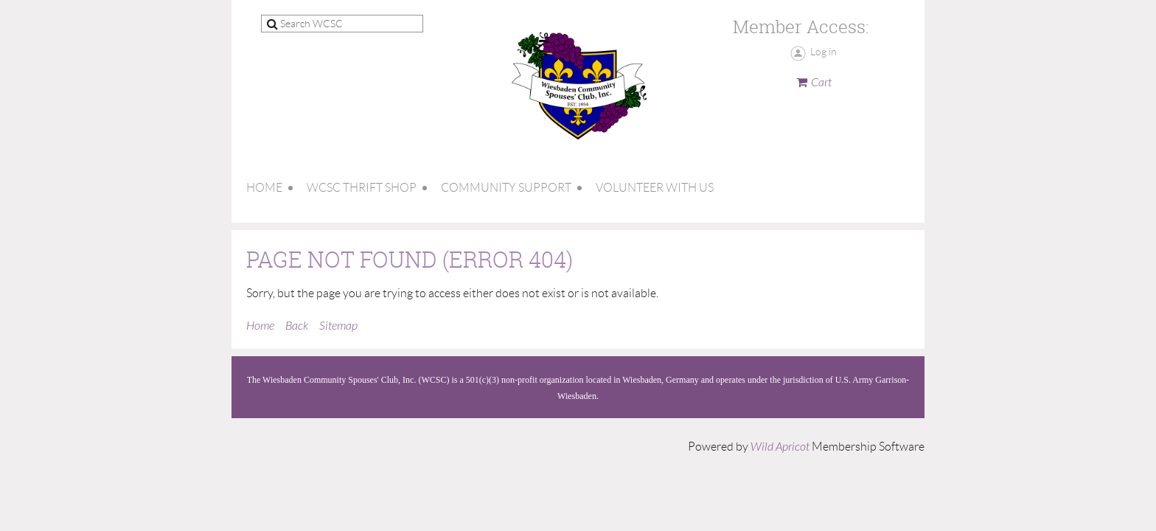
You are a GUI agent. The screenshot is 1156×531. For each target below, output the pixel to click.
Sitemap (338, 326)
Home (260, 326)
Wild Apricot (780, 447)
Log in (823, 52)
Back (296, 326)
